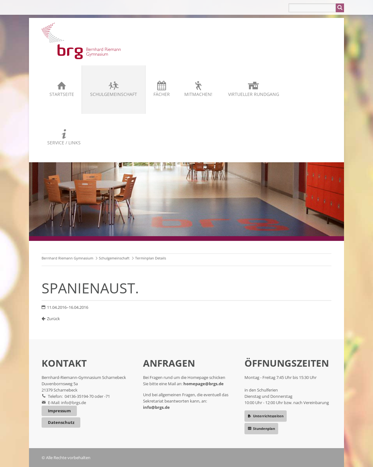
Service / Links (64, 143)
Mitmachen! (198, 94)
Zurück (53, 318)
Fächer (161, 94)
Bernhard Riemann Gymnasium (67, 258)
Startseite (61, 94)
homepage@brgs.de (203, 383)
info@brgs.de (73, 402)
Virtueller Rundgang (253, 94)
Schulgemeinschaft (113, 94)
